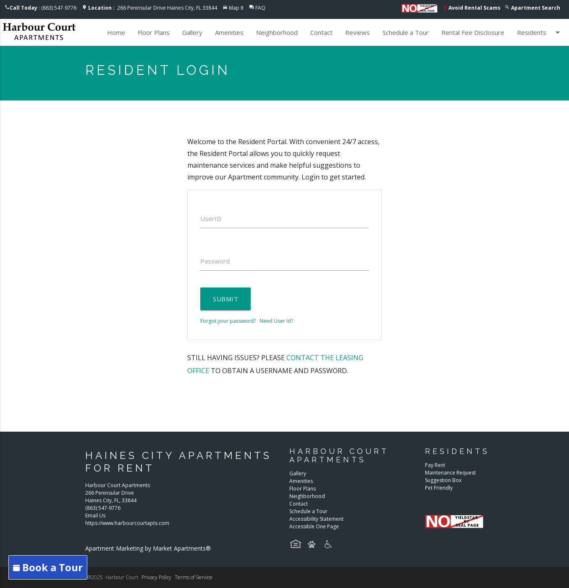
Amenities (229, 32)
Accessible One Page (314, 526)
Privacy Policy (156, 577)
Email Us (95, 515)
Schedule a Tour (406, 32)
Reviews (357, 32)
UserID (210, 218)
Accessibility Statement (316, 518)
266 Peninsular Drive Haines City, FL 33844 (152, 7)
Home (116, 32)
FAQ (260, 7)
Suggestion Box (443, 480)
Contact (321, 32)
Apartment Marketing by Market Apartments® (148, 548)
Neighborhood (277, 32)
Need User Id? (276, 320)
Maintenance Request (450, 472)
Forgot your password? (228, 320)
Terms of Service (193, 577)
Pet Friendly (439, 487)
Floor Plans (154, 32)
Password (215, 261)
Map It (236, 7)
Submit (225, 299)
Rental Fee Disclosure (472, 32)
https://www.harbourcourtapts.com (127, 523)
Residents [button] (540, 32)
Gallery (192, 32)
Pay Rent (435, 465)
